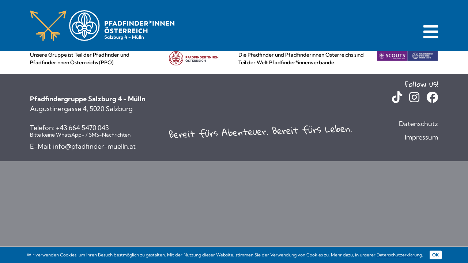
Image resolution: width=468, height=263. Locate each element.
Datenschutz (418, 123)
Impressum (421, 137)
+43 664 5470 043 (82, 128)
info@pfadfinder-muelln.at (94, 146)
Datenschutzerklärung (399, 255)
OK (435, 255)
